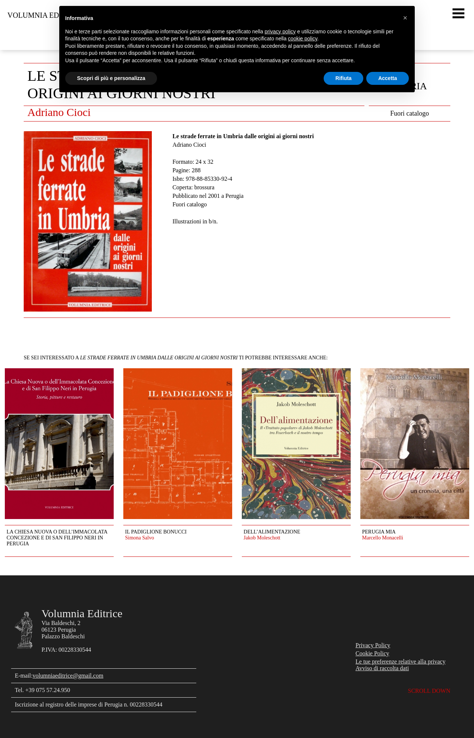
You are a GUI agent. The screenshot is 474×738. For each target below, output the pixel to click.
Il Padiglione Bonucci (156, 532)
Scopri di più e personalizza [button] (111, 78)
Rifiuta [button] (344, 78)
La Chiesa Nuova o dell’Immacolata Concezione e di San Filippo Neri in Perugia (57, 537)
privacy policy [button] (280, 31)
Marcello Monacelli (382, 538)
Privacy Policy (373, 645)
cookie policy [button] (302, 38)
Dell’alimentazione (272, 532)
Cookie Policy (372, 653)
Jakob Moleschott (262, 538)
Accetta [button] (387, 78)
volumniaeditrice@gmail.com (68, 675)
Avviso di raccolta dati (382, 668)
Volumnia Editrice (45, 15)
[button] (405, 18)
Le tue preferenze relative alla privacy (400, 661)
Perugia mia (379, 532)
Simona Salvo (139, 538)
